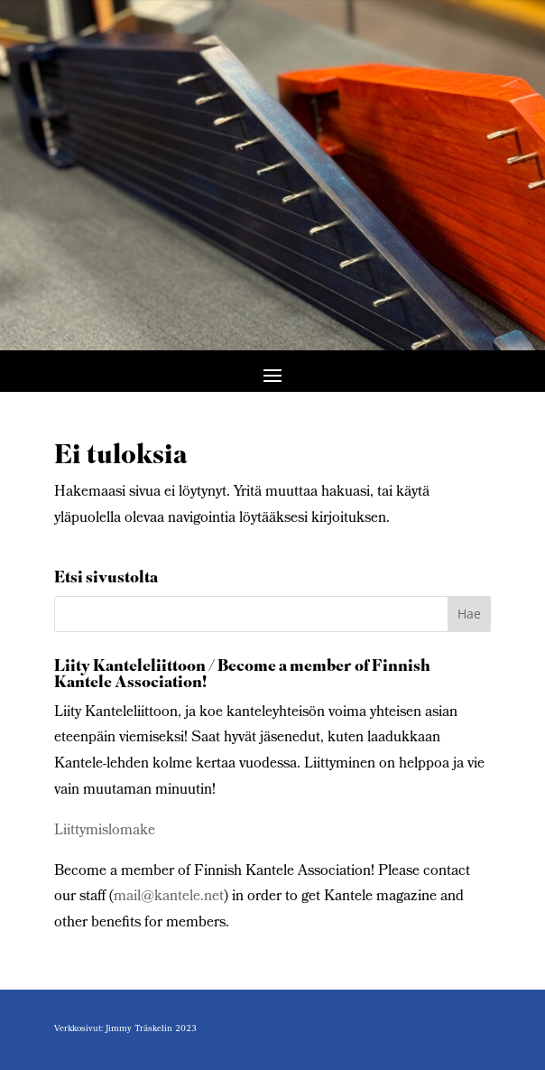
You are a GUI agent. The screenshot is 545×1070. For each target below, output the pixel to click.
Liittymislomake (104, 831)
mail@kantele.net (169, 897)
